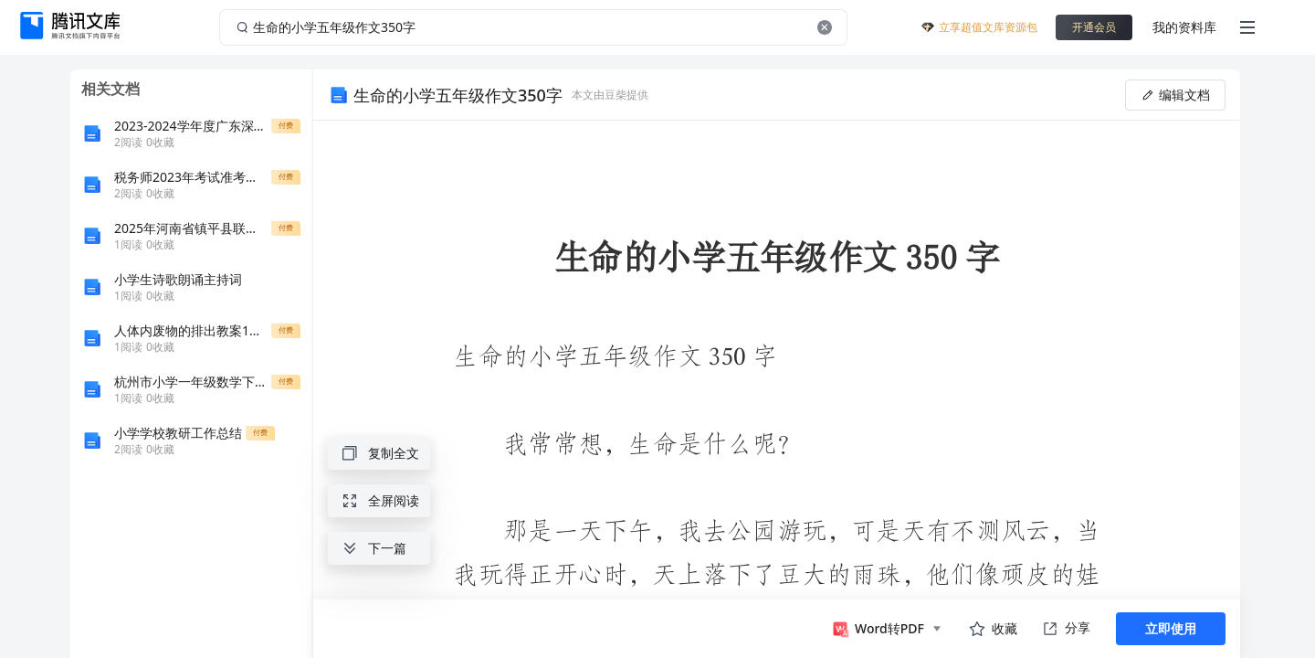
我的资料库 (1184, 27)
